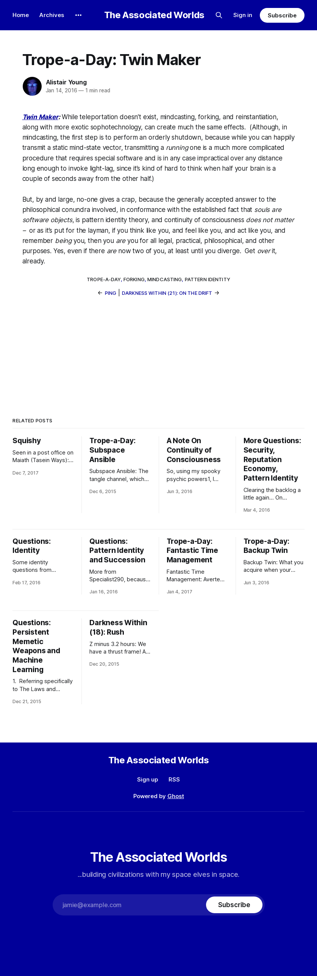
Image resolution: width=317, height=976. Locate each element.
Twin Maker (40, 117)
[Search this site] (219, 15)
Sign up (147, 779)
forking (134, 279)
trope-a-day (103, 279)
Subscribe (282, 15)
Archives (51, 15)
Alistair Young (66, 82)
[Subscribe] (234, 905)
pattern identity (207, 279)
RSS (174, 779)
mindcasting (164, 279)
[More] (78, 15)
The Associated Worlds (154, 15)
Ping (111, 293)
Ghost (175, 796)
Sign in (242, 15)
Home (20, 15)
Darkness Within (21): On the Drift (167, 293)
